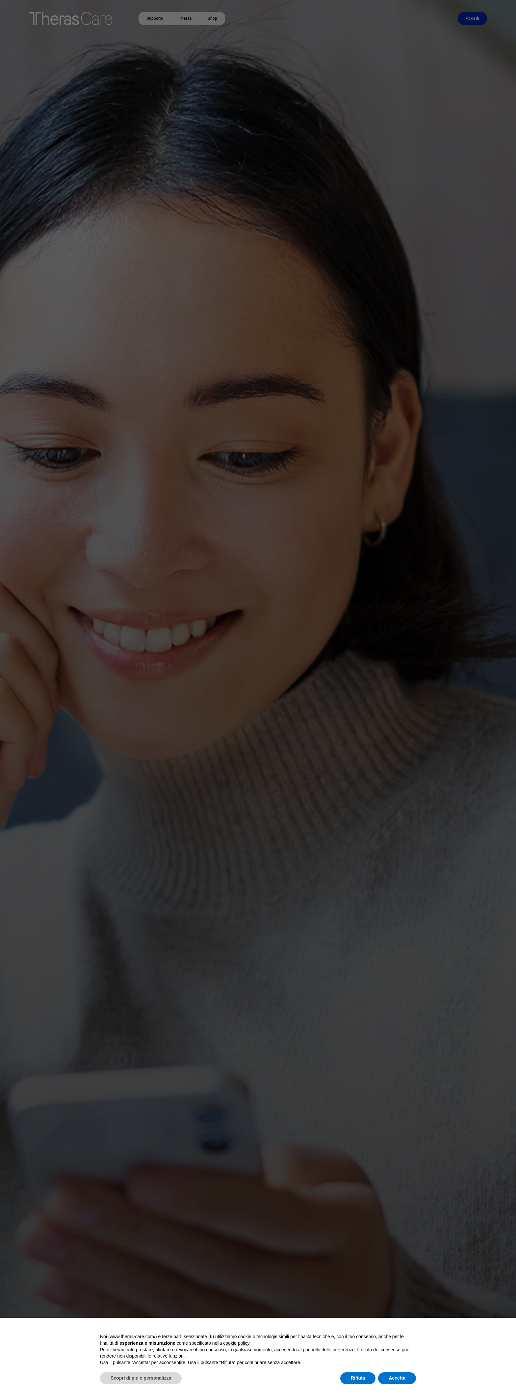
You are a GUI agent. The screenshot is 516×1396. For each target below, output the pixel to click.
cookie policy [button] (236, 1343)
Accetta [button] (397, 1378)
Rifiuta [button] (358, 1378)
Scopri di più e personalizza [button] (141, 1378)
